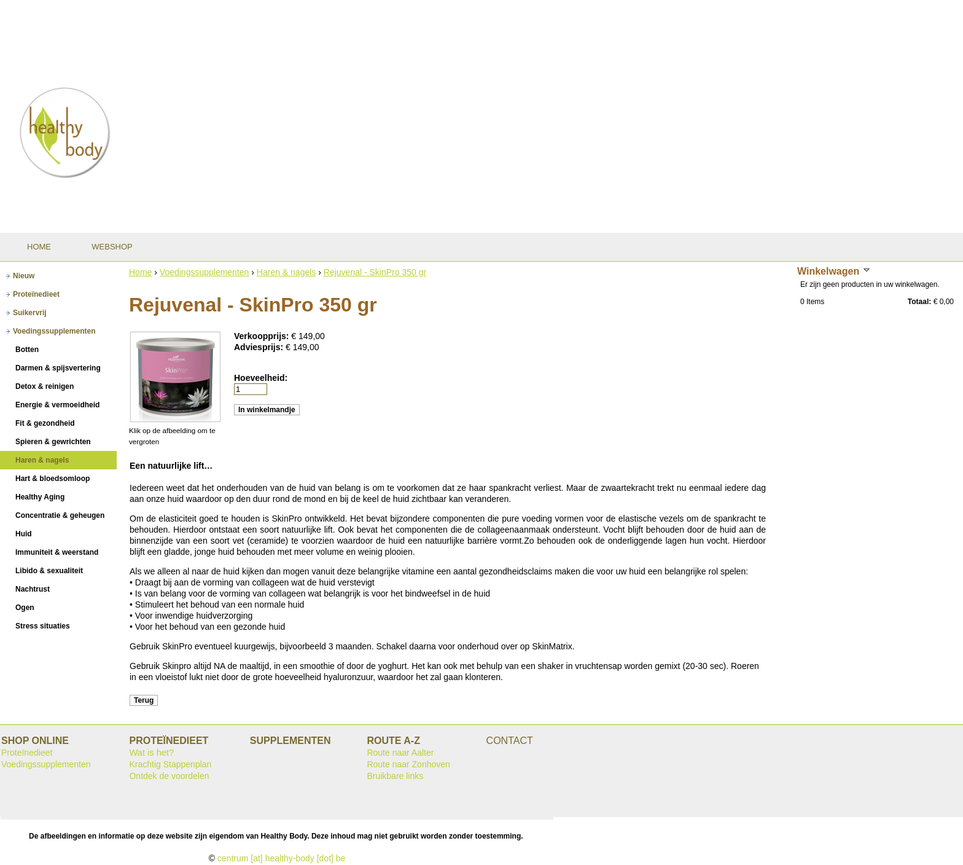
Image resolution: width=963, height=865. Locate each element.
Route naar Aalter (400, 752)
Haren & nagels (286, 272)
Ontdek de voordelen (169, 776)
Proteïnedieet (26, 752)
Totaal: (919, 301)
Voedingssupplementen (204, 272)
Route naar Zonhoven (408, 764)
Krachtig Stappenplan (170, 764)
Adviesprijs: (260, 347)
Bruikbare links (395, 776)
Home (140, 272)
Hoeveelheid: (260, 378)
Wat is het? (151, 752)
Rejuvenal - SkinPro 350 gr (375, 272)
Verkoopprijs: (262, 336)
